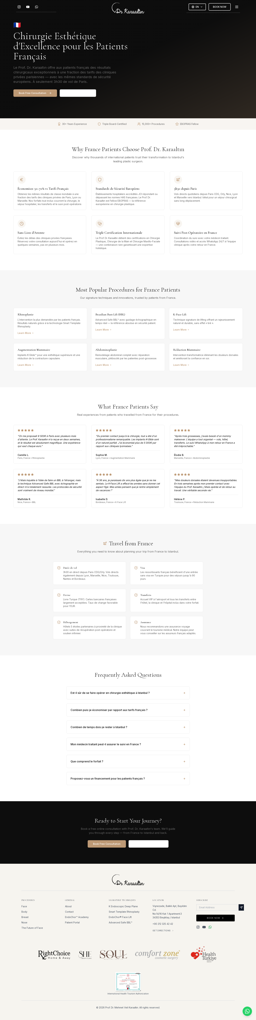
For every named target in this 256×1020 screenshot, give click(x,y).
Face (24, 906)
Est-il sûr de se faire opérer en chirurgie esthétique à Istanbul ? (128, 692)
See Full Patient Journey (148, 843)
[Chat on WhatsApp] (247, 1011)
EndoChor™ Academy (77, 917)
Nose (24, 922)
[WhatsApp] (37, 7)
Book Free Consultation (35, 93)
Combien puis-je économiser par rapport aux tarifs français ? (128, 710)
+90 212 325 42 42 (163, 924)
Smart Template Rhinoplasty (124, 911)
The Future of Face (32, 927)
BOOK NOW (219, 7)
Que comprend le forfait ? (128, 761)
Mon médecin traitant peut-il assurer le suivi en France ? (128, 744)
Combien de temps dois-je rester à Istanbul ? (128, 727)
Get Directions (163, 930)
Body (24, 911)
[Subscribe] (241, 908)
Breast (25, 917)
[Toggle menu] (236, 7)
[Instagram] (19, 7)
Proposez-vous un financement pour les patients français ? (128, 778)
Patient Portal (72, 922)
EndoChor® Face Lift (120, 917)
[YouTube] (28, 7)
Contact (69, 911)
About (68, 906)
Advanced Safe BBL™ (120, 922)
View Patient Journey (78, 93)
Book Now (215, 918)
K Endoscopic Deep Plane (123, 906)
